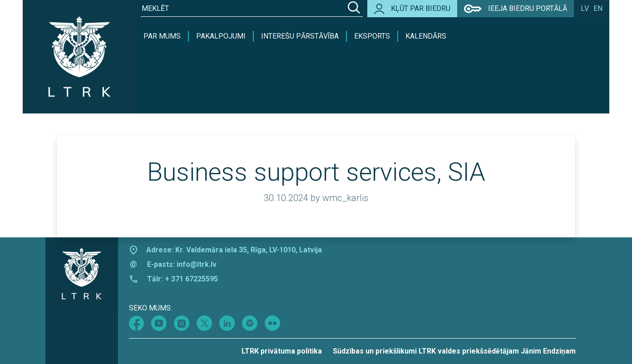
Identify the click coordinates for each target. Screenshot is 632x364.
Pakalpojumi (221, 36)
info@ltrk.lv (197, 264)
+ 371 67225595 (191, 279)
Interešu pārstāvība (300, 36)
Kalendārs (425, 36)
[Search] (354, 8)
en (597, 8)
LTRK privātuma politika (282, 351)
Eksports (372, 36)
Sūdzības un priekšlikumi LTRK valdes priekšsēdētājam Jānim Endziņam (454, 351)
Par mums (162, 36)
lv (585, 8)
